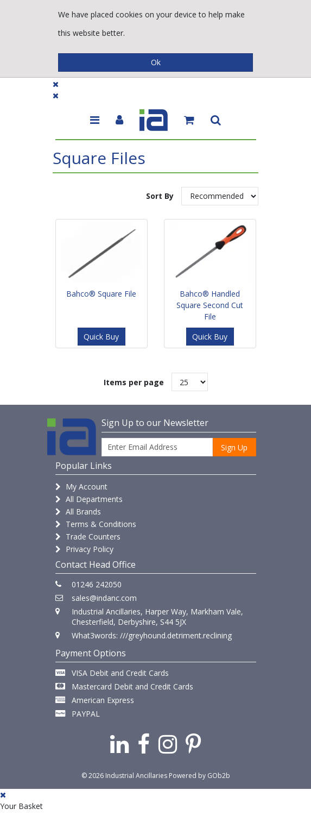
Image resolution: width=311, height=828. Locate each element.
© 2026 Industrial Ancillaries (124, 775)
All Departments (89, 499)
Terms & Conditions (95, 524)
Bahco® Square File (101, 293)
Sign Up (234, 447)
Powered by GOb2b (199, 775)
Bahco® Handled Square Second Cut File (209, 305)
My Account (81, 486)
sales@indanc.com (104, 598)
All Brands (78, 511)
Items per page (134, 382)
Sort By (160, 196)
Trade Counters (87, 536)
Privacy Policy (84, 549)
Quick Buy (101, 336)
